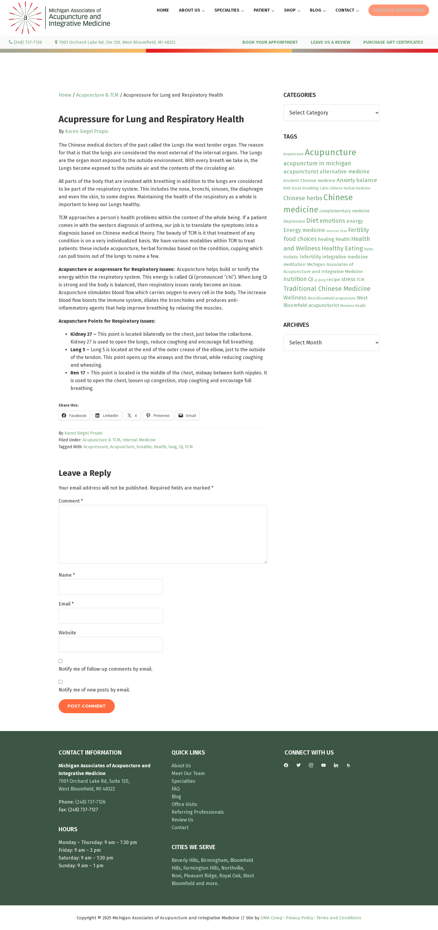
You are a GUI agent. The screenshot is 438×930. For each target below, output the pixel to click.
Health (160, 446)
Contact (180, 827)
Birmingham (214, 860)
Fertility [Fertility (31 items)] (358, 230)
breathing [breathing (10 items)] (310, 188)
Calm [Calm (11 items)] (324, 188)
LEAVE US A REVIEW (330, 42)
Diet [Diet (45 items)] (312, 221)
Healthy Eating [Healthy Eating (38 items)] (342, 248)
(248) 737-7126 (25, 42)
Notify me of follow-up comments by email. (106, 669)
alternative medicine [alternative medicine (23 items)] (345, 171)
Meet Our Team (188, 773)
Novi (176, 876)
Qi (181, 446)
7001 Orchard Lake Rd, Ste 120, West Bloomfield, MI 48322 (115, 42)
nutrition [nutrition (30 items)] (295, 279)
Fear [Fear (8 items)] (343, 231)
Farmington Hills (201, 868)
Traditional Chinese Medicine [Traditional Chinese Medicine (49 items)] (327, 289)
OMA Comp (271, 917)
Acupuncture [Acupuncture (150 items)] (330, 152)
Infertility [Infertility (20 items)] (310, 257)
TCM (189, 446)
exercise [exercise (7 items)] (332, 231)
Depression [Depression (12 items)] (294, 221)
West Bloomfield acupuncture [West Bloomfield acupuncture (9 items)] (332, 298)
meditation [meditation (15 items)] (294, 264)
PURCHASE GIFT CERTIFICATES (393, 42)
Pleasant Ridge (200, 876)
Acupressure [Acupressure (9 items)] (293, 154)
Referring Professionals (198, 812)
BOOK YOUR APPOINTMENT (270, 42)
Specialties (183, 781)
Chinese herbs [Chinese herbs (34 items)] (302, 198)
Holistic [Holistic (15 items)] (291, 257)
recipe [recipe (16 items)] (333, 279)
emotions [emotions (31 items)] (332, 220)
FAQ (176, 789)
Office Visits (184, 804)
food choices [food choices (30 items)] (300, 239)
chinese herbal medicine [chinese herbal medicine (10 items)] (350, 188)
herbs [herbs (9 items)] (368, 249)
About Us (181, 766)
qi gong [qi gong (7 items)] (320, 280)
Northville (232, 868)
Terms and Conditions (338, 917)
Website (67, 633)
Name (67, 575)
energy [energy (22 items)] (354, 221)
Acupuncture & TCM (101, 440)
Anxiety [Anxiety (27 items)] (346, 180)
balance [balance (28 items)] (366, 180)
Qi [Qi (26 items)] (310, 279)
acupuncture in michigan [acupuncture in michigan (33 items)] (317, 163)
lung (172, 446)
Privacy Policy (299, 917)
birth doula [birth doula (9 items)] (292, 188)
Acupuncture (122, 446)
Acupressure (96, 446)
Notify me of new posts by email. (94, 690)
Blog (176, 796)
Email (66, 604)
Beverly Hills (185, 860)
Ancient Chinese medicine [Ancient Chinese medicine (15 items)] (309, 180)
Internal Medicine (139, 440)
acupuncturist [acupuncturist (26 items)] (300, 171)
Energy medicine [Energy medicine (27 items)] (304, 230)
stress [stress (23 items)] (348, 279)
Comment (71, 501)
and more (206, 883)
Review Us (182, 820)
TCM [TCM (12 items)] (360, 279)
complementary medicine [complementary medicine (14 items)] (344, 211)
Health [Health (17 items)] (342, 239)
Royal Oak (230, 876)
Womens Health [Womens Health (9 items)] (353, 306)
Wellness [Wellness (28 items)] (295, 297)
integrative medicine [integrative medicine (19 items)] (345, 257)
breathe (144, 446)
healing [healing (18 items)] (326, 239)
